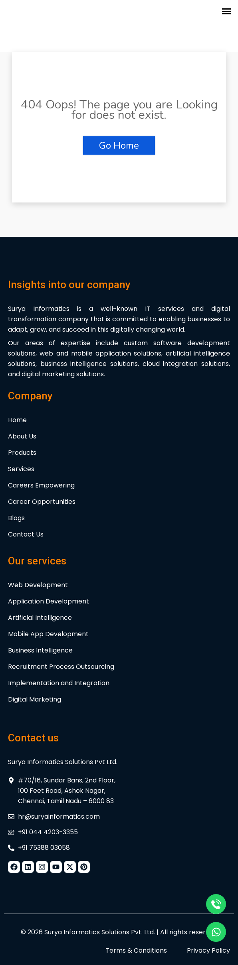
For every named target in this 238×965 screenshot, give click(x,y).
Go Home (119, 145)
